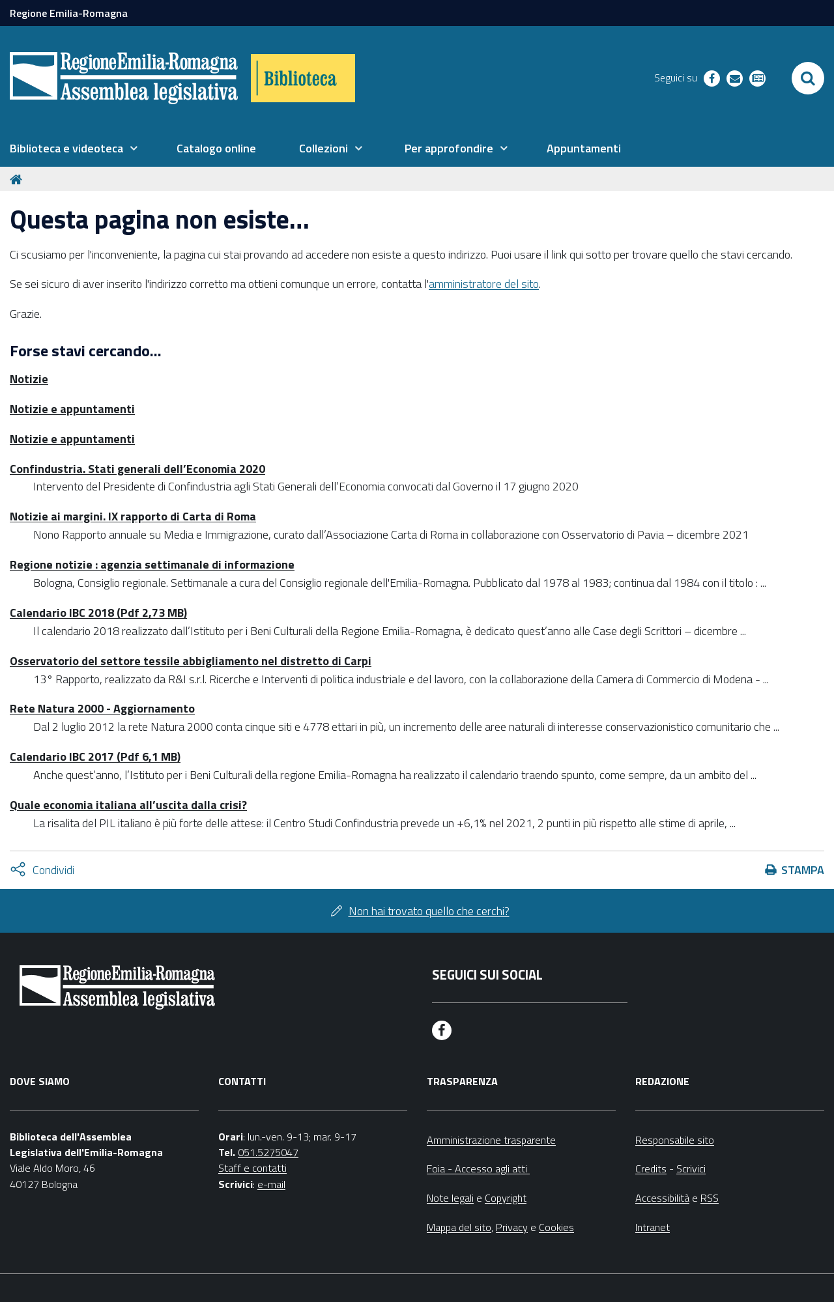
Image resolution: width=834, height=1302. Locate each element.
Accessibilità (662, 1198)
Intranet (652, 1227)
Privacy (512, 1227)
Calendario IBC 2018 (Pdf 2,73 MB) (98, 612)
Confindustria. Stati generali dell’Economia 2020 (137, 468)
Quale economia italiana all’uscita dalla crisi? (128, 805)
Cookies (556, 1227)
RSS (709, 1198)
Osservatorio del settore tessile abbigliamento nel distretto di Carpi (190, 661)
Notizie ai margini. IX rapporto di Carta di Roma (133, 516)
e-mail (271, 1184)
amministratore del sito (484, 283)
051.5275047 (268, 1152)
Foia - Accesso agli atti (478, 1168)
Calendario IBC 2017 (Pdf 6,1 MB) (95, 756)
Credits (651, 1168)
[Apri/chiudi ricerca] (808, 78)
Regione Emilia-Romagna (69, 13)
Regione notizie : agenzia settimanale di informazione (152, 564)
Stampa (802, 870)
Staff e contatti (252, 1168)
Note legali (450, 1198)
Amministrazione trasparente (491, 1140)
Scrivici (691, 1168)
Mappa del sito (459, 1227)
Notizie (29, 379)
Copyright (505, 1198)
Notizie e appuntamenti (72, 408)
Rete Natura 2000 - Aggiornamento (102, 708)
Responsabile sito (674, 1140)
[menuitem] (73, 148)
